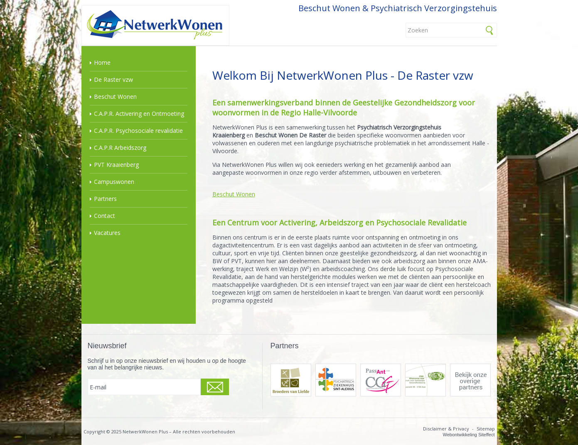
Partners (105, 199)
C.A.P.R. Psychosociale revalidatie (138, 130)
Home (102, 62)
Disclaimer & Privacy (446, 428)
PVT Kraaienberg (116, 165)
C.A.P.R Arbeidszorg (120, 148)
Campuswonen (114, 182)
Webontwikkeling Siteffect (469, 434)
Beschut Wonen (115, 96)
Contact (104, 216)
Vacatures (107, 233)
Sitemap (486, 428)
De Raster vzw (113, 79)
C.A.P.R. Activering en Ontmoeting (139, 113)
